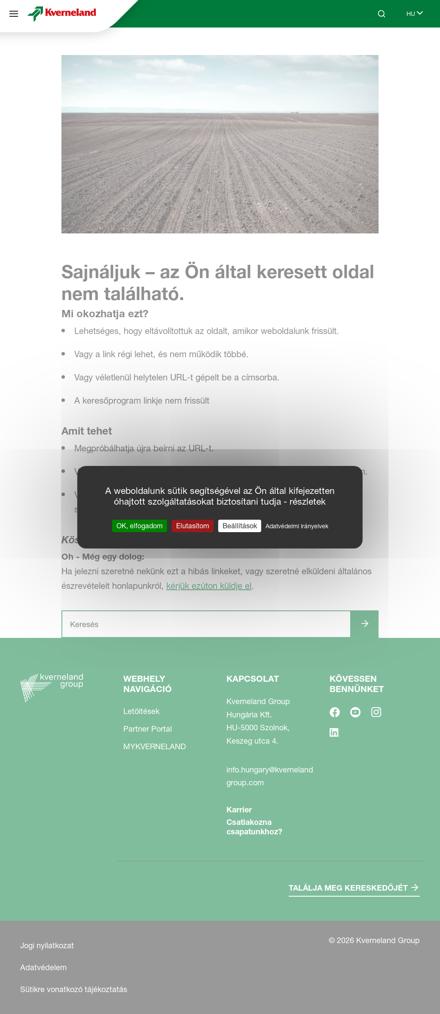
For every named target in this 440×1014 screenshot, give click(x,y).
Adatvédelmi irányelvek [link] (297, 526)
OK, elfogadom (139, 525)
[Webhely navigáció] (14, 14)
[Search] (381, 13)
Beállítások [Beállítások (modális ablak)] (240, 525)
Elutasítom (192, 525)
